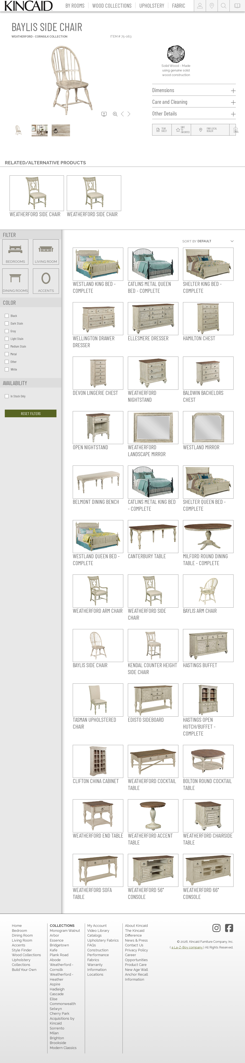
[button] (75, 5)
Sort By (189, 241)
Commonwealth (63, 1004)
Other (11, 361)
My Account (97, 926)
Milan (54, 1033)
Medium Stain (15, 346)
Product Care (136, 965)
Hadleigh (57, 989)
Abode (55, 960)
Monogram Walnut (65, 931)
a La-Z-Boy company (187, 947)
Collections (62, 926)
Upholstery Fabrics (103, 940)
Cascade (57, 994)
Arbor (54, 935)
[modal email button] (236, 130)
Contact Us (134, 945)
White (11, 369)
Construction (97, 950)
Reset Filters (31, 413)
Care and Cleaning (194, 101)
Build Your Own (24, 970)
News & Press (136, 940)
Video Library (98, 931)
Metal (11, 354)
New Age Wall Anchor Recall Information (136, 974)
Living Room (22, 940)
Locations (95, 974)
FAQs (91, 945)
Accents (18, 945)
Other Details (194, 113)
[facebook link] (229, 928)
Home (17, 926)
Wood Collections (26, 955)
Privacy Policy (136, 950)
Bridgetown (59, 945)
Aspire (55, 984)
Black (11, 315)
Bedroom (19, 931)
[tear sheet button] (162, 129)
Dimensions (194, 90)
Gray (10, 331)
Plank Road (59, 955)
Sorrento (57, 1028)
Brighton (57, 1038)
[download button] (104, 114)
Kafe (53, 950)
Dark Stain (14, 323)
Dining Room (22, 935)
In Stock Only (15, 396)
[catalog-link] (237, 5)
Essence (57, 940)
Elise (53, 999)
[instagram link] (216, 928)
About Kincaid (136, 926)
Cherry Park (59, 1013)
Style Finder (22, 950)
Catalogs (94, 935)
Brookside (58, 1043)
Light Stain (14, 338)
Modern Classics (63, 1048)
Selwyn (56, 1009)
